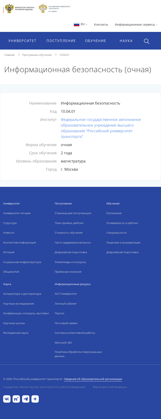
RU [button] (80, 24)
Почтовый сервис (66, 323)
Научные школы (14, 323)
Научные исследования (18, 303)
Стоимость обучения (68, 232)
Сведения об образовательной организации (93, 379)
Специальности (116, 232)
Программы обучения (37, 55)
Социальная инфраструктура (22, 262)
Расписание (114, 213)
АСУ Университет (66, 294)
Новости (8, 232)
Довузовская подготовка (71, 252)
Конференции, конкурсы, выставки (26, 313)
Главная (9, 55)
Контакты (101, 24)
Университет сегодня (17, 213)
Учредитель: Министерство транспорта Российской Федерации (44, 387)
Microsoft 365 (63, 342)
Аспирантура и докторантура (22, 294)
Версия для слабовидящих (110, 387)
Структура (10, 223)
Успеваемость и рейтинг (122, 223)
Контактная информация (19, 242)
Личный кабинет (66, 303)
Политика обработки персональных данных (78, 354)
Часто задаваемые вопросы (73, 242)
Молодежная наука (15, 333)
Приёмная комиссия (68, 272)
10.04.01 (64, 55)
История (8, 252)
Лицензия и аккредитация (123, 242)
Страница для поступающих (73, 213)
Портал (59, 313)
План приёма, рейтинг (69, 223)
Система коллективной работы (75, 333)
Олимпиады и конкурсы (70, 262)
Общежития (11, 272)
